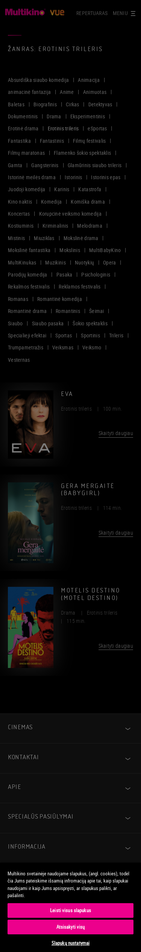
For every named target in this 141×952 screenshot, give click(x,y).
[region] (70, 907)
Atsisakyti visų (70, 926)
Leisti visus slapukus (70, 910)
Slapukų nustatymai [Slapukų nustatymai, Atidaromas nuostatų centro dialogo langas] (70, 943)
